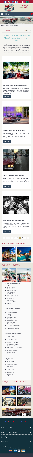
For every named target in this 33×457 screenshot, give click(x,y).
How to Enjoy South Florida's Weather (14, 85)
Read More (7, 96)
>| (27, 238)
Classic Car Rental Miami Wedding (13, 175)
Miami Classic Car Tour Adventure (13, 220)
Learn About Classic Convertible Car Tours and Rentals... (16, 23)
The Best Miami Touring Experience (14, 130)
